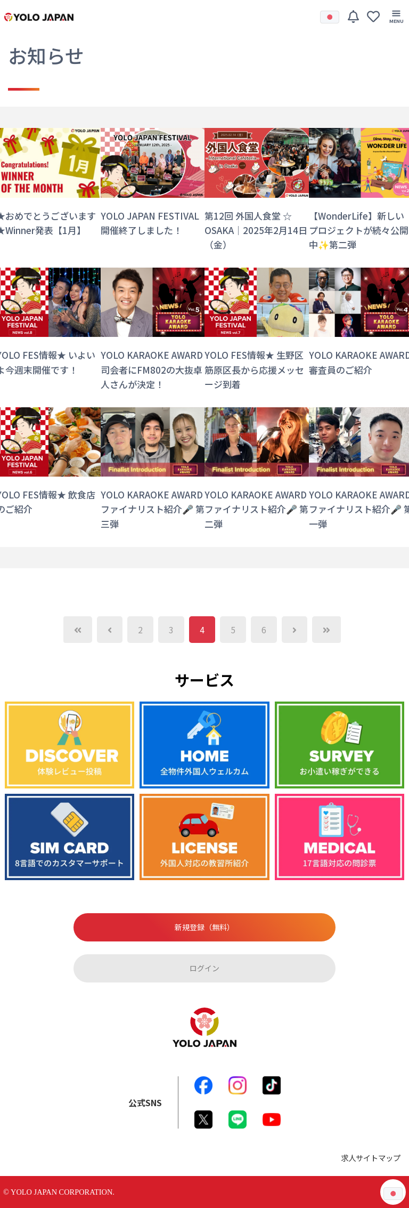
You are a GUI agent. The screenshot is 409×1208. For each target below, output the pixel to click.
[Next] (294, 629)
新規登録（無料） (204, 927)
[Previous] (77, 629)
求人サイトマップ (370, 1157)
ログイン (204, 968)
